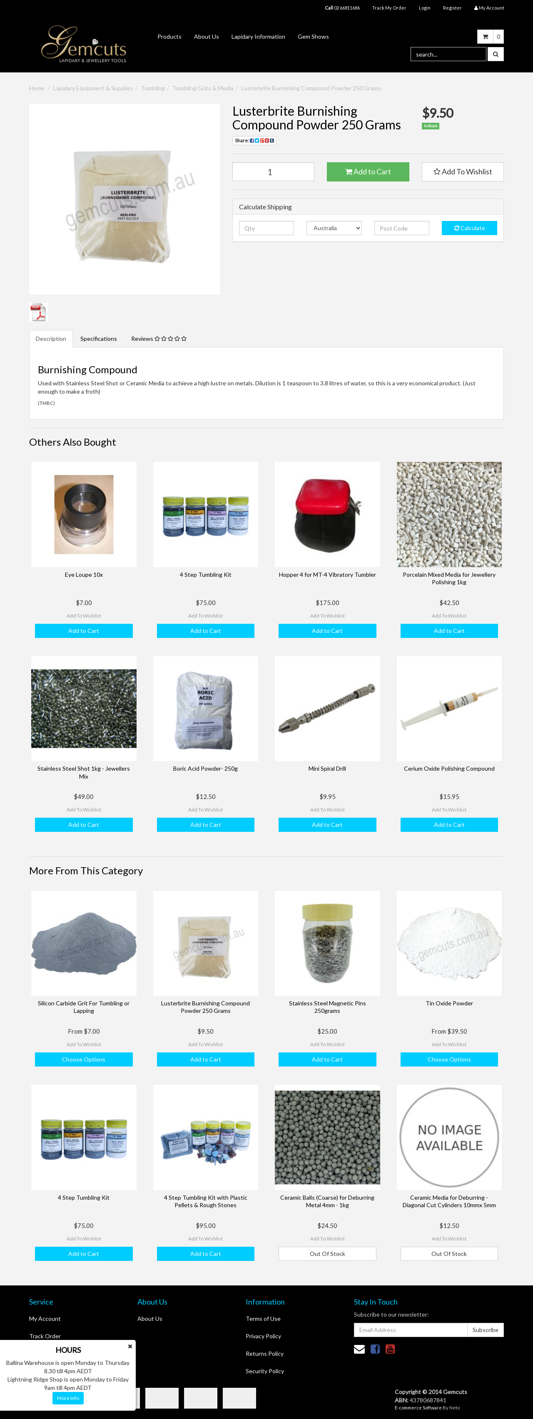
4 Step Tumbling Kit (206, 574)
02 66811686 (342, 7)
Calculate (469, 227)
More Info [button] (68, 1398)
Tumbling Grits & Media (203, 88)
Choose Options (83, 1059)
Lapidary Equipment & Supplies (93, 88)
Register (452, 7)
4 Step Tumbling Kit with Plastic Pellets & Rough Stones (205, 1201)
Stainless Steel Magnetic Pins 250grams (327, 1007)
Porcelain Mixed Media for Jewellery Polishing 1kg (449, 578)
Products (169, 36)
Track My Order (389, 7)
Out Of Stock (327, 1253)
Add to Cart (368, 171)
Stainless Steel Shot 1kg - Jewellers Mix (83, 772)
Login (425, 7)
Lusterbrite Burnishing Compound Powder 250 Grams (311, 88)
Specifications (98, 338)
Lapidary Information (258, 36)
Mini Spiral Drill (327, 768)
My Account (45, 1318)
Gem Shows (313, 36)
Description (51, 338)
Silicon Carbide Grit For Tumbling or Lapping (84, 1007)
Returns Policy (265, 1353)
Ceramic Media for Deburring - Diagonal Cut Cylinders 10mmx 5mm (449, 1201)
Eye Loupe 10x (84, 574)
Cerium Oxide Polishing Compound (449, 768)
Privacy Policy (263, 1336)
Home (37, 88)
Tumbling (153, 88)
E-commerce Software (418, 1407)
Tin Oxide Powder (449, 1003)
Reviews (159, 338)
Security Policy (265, 1370)
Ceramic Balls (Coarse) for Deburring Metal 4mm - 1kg (327, 1201)
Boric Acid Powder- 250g (205, 768)
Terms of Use (263, 1318)
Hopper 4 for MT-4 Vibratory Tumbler (327, 574)
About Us (206, 36)
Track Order (45, 1336)
